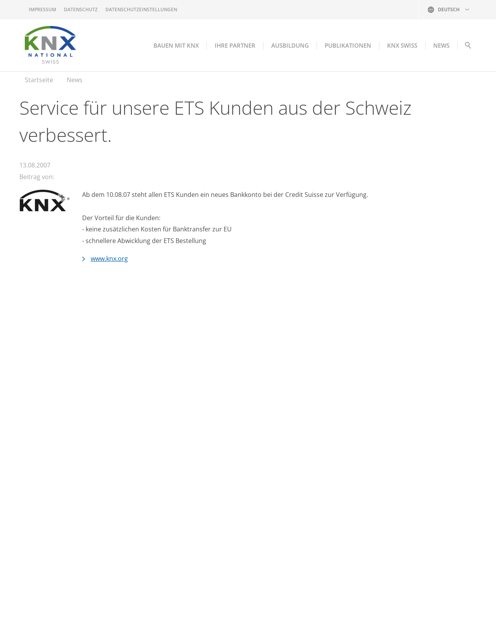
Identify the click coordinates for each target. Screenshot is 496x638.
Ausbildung (290, 45)
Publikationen (348, 45)
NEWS (441, 45)
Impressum (42, 9)
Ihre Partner (235, 45)
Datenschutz (81, 9)
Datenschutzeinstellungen (141, 9)
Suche (468, 47)
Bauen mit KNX (176, 45)
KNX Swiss (402, 45)
